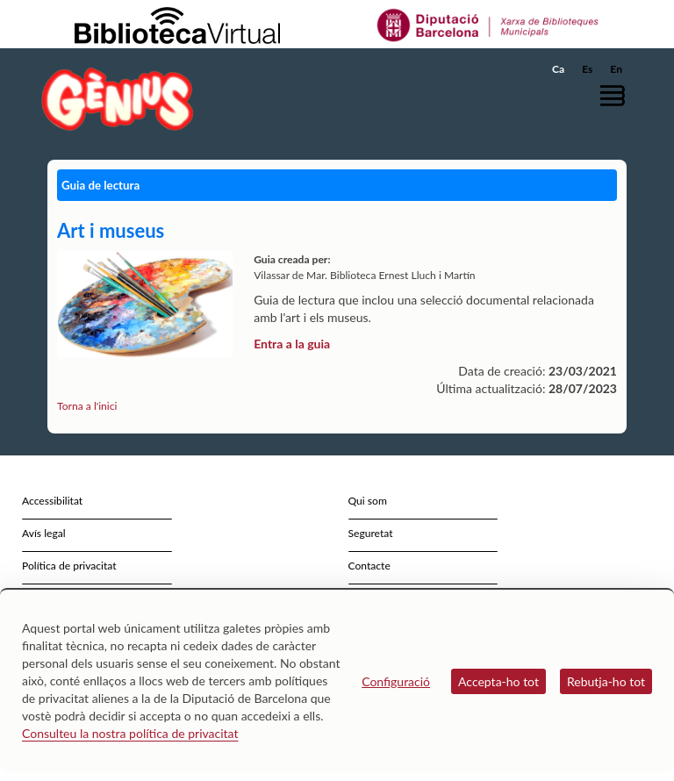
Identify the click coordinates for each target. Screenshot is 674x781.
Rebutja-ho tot (606, 681)
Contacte (369, 565)
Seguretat (370, 533)
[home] (117, 99)
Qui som (367, 500)
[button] (617, 95)
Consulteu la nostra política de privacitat (130, 733)
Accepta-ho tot (498, 681)
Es (587, 68)
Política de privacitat (69, 565)
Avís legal (44, 533)
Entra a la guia (292, 343)
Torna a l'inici (87, 405)
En (616, 68)
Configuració (396, 681)
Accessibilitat (52, 500)
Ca (558, 68)
